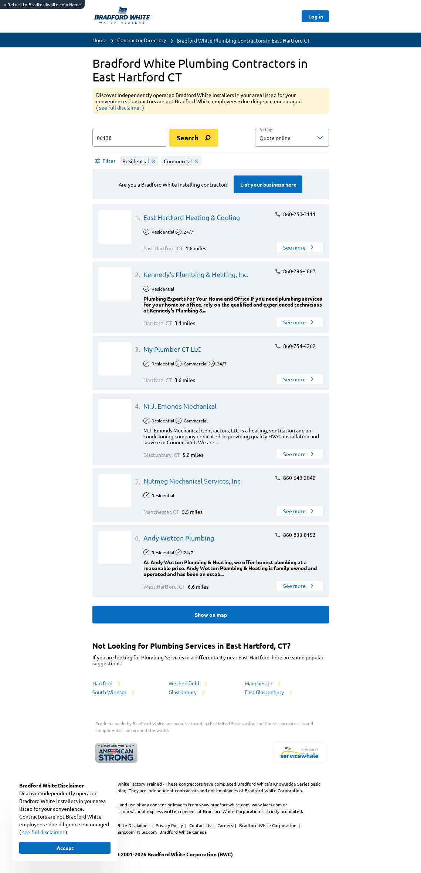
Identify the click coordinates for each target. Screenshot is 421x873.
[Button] (315, 16)
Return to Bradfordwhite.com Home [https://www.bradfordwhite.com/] (42, 4)
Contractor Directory (141, 40)
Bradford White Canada (183, 832)
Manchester (263, 683)
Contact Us (200, 825)
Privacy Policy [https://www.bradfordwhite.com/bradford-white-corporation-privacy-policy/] (170, 825)
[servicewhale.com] (299, 753)
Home (99, 40)
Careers (225, 825)
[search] (193, 138)
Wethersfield (188, 683)
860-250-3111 (295, 214)
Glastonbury (187, 692)
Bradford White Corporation (268, 825)
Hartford (107, 683)
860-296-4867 (295, 271)
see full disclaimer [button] (120, 107)
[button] (292, 138)
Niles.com (147, 832)
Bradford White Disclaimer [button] (122, 825)
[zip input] (129, 138)
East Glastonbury (269, 692)
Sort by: (265, 129)
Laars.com (125, 832)
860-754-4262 (295, 345)
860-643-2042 (295, 477)
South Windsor (114, 692)
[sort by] (303, 138)
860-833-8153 (295, 534)
